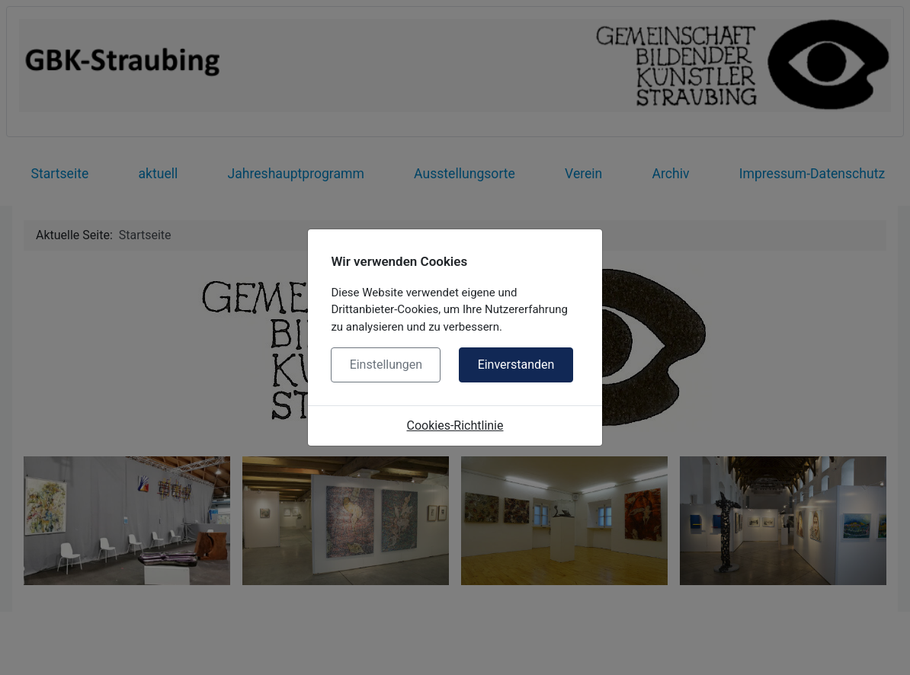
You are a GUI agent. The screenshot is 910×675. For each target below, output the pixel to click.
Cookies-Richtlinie (455, 425)
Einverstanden (516, 364)
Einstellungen (386, 364)
